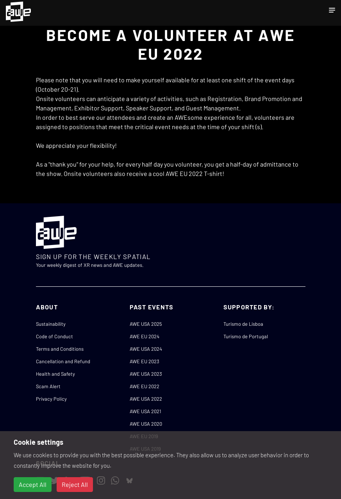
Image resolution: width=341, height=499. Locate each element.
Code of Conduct (54, 336)
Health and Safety (55, 374)
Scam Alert (48, 386)
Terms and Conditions (60, 349)
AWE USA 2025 (146, 324)
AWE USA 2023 (146, 374)
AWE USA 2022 (146, 399)
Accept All (32, 484)
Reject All (75, 484)
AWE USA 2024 (146, 349)
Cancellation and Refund (63, 361)
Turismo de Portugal (245, 336)
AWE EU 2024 (144, 336)
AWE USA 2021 (145, 411)
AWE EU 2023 (144, 361)
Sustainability (51, 324)
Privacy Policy (51, 399)
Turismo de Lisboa (243, 324)
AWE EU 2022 (144, 386)
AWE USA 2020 (146, 424)
